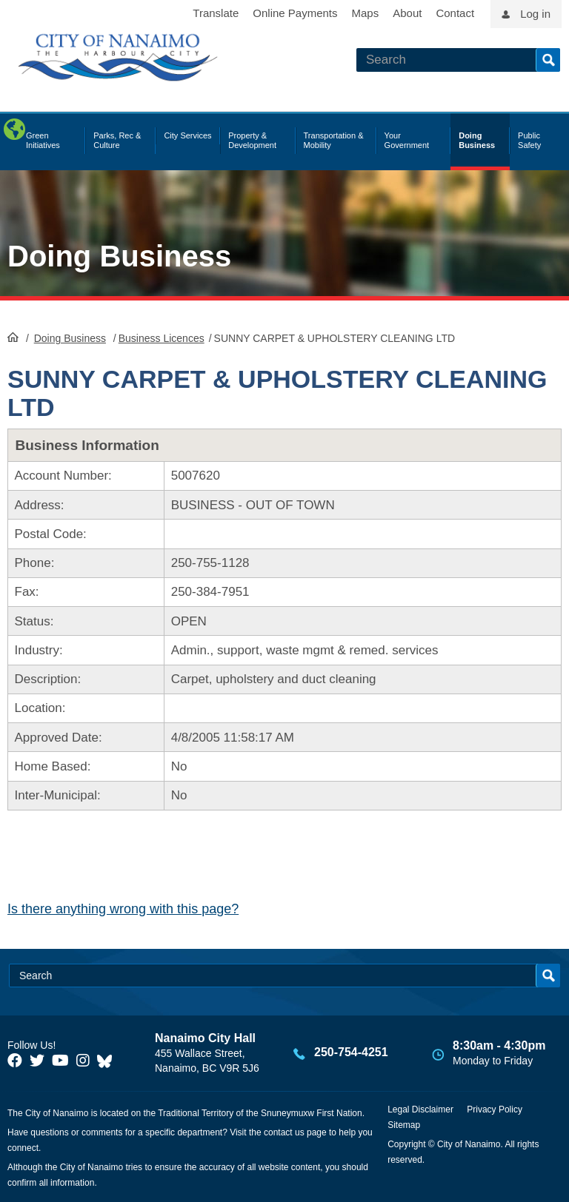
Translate (216, 13)
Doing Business (119, 256)
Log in (535, 13)
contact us (284, 1132)
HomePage (13, 337)
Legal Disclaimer (420, 1109)
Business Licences (161, 338)
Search (548, 60)
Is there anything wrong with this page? (123, 909)
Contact (455, 13)
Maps (365, 13)
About (407, 13)
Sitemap (403, 1125)
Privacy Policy (494, 1109)
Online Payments (295, 13)
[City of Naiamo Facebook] (14, 1060)
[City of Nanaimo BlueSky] (108, 1060)
